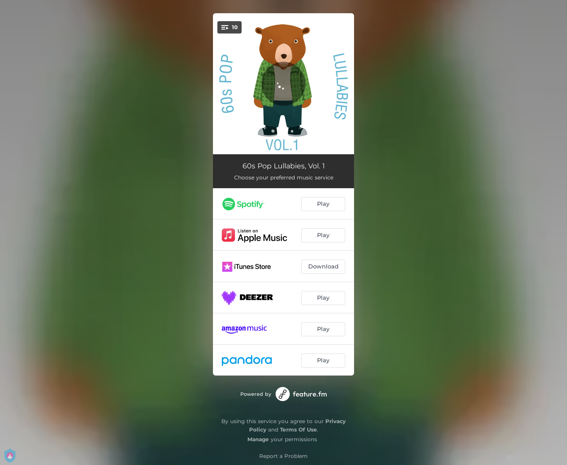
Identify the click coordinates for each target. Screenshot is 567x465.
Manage (258, 439)
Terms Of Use (298, 429)
